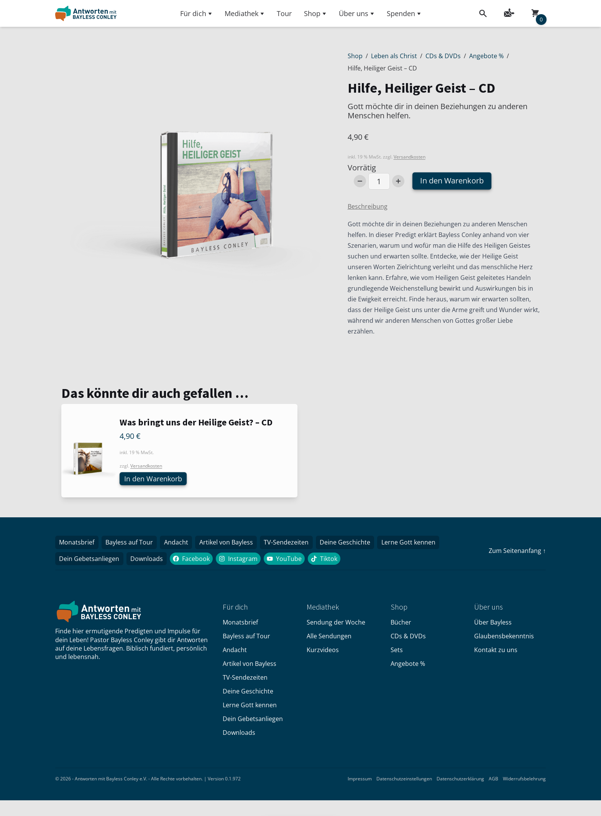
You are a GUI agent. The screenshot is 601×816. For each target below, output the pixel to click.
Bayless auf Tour (131, 543)
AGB (493, 780)
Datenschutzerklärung (460, 780)
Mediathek (244, 13)
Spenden (404, 13)
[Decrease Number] (360, 181)
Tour (284, 13)
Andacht (179, 543)
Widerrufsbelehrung (524, 780)
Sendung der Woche (336, 624)
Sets (397, 652)
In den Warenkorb (452, 180)
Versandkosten (409, 157)
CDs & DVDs (443, 56)
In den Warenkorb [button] (156, 479)
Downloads (148, 560)
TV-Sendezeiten (291, 543)
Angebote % (486, 56)
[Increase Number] (398, 181)
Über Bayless (493, 624)
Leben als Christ (394, 56)
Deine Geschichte (352, 543)
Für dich (196, 13)
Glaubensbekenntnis (504, 638)
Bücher (401, 624)
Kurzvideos (323, 652)
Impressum (360, 780)
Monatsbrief (77, 543)
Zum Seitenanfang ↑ (517, 552)
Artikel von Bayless (230, 543)
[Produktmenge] (379, 181)
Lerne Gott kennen (416, 543)
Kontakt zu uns (495, 652)
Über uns (356, 13)
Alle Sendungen (329, 638)
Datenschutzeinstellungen (404, 780)
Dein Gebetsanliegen (90, 560)
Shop (315, 13)
